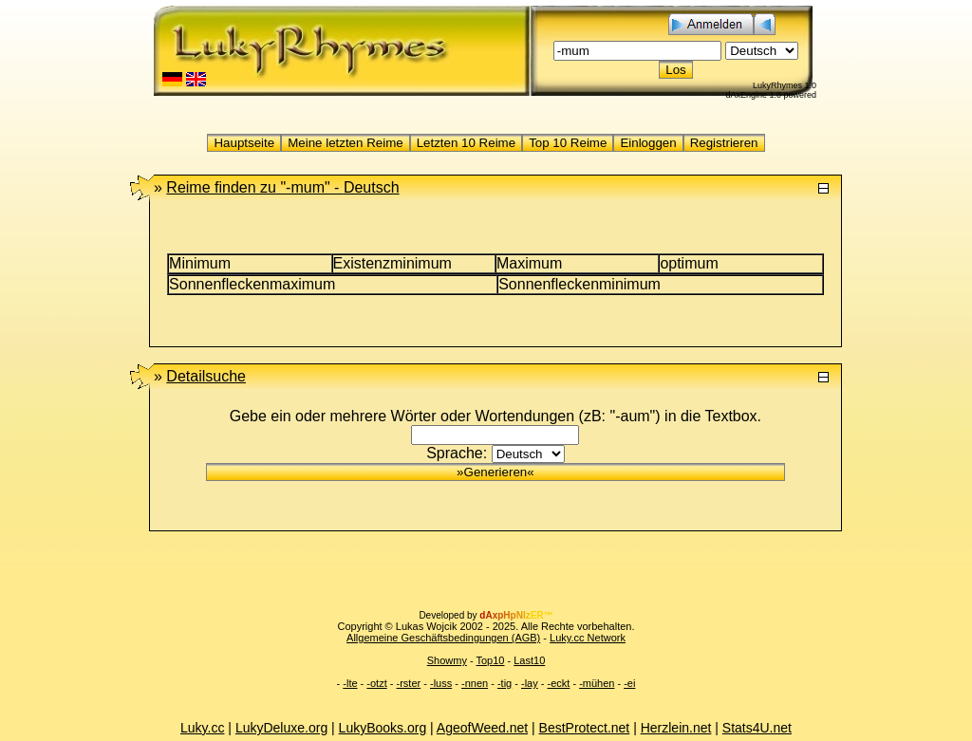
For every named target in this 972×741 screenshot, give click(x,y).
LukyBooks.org (383, 727)
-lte (350, 683)
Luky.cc (202, 727)
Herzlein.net (676, 727)
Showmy (447, 660)
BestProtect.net (584, 727)
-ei (629, 683)
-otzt (376, 683)
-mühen (596, 683)
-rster (409, 683)
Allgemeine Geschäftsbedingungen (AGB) (443, 637)
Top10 (490, 660)
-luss (441, 683)
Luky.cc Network (588, 637)
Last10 (529, 660)
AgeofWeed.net (482, 727)
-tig (504, 683)
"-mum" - (282, 187)
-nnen (474, 683)
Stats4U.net (757, 727)
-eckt (559, 683)
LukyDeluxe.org (281, 727)
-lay (529, 683)
